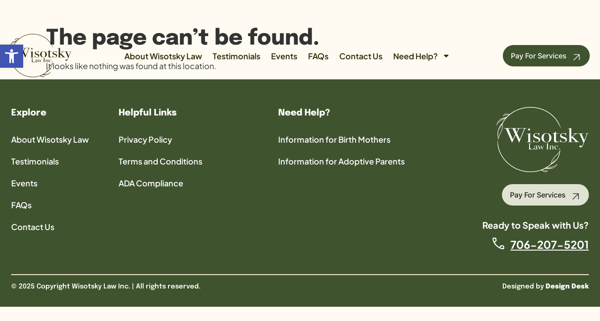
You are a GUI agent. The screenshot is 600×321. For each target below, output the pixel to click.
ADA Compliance (151, 183)
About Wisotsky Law (163, 56)
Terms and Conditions (160, 161)
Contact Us (360, 56)
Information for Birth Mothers (334, 139)
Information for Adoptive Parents (341, 161)
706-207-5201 (549, 244)
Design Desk (567, 286)
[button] (11, 56)
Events (284, 56)
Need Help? (421, 56)
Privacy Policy (145, 139)
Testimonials (236, 56)
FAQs (318, 56)
